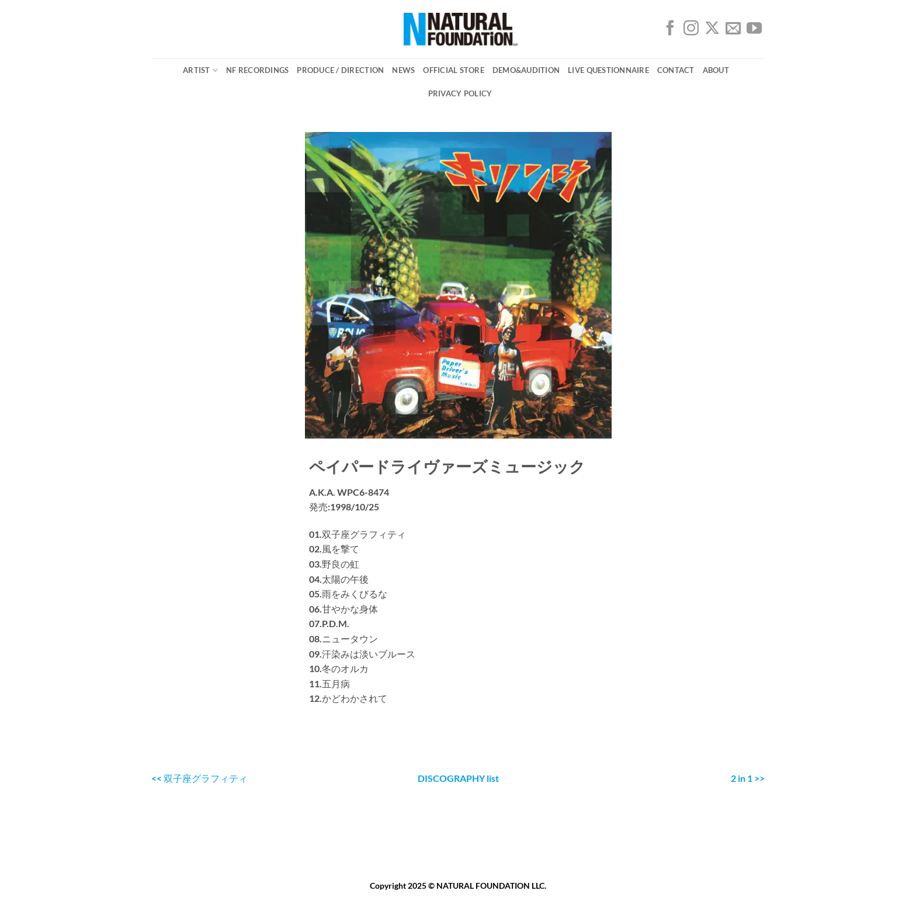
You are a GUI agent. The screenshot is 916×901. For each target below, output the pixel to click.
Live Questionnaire (608, 70)
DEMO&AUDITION (526, 70)
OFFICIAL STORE (453, 70)
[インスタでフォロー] (691, 31)
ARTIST (200, 70)
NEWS (403, 70)
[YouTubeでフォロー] (754, 31)
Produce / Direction (340, 70)
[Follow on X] (712, 31)
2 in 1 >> (748, 778)
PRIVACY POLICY (460, 93)
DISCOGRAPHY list (458, 778)
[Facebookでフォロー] (670, 31)
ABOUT (716, 70)
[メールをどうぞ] (733, 31)
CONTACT (676, 70)
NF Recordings (257, 70)
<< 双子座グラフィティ (199, 778)
